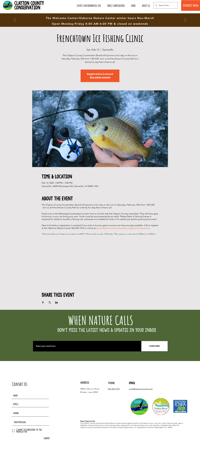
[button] (89, 5)
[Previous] (15, 20)
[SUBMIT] (47, 438)
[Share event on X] (49, 302)
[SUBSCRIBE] (154, 346)
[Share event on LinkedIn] (56, 302)
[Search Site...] (165, 5)
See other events (100, 77)
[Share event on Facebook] (43, 302)
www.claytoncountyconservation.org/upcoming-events (123, 228)
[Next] (185, 20)
